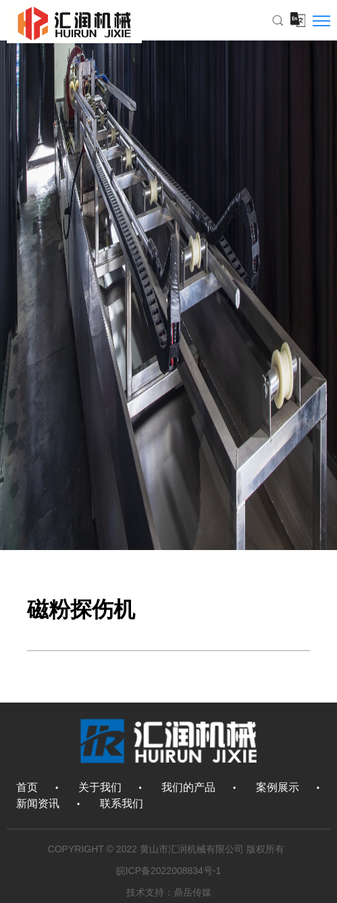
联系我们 (121, 803)
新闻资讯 (37, 803)
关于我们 (100, 787)
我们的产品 (188, 787)
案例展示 (277, 787)
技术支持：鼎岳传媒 (168, 892)
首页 (27, 787)
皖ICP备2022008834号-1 (169, 870)
